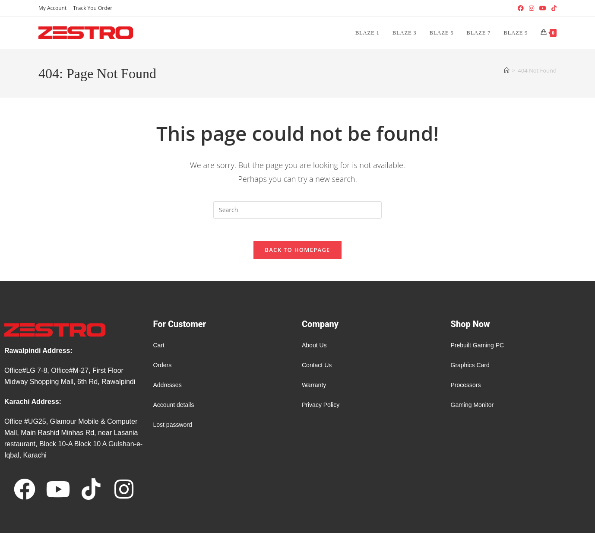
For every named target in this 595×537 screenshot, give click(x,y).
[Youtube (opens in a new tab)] (543, 8)
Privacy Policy (320, 408)
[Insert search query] (297, 210)
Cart (159, 349)
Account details (173, 408)
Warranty (314, 388)
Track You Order (92, 8)
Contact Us (317, 368)
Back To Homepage (297, 253)
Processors (466, 388)
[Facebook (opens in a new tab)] (520, 8)
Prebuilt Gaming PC (477, 349)
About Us (314, 349)
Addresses (167, 388)
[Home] (507, 70)
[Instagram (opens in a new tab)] (531, 8)
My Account (52, 8)
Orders (162, 368)
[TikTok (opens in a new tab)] (553, 8)
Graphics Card (470, 368)
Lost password (172, 428)
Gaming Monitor (472, 408)
